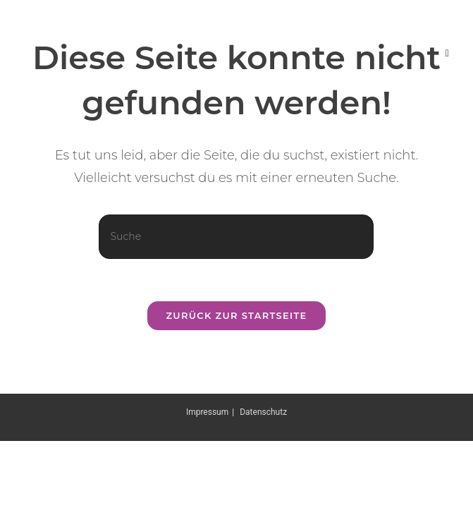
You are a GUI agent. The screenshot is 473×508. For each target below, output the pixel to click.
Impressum (207, 412)
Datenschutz (263, 412)
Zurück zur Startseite (236, 315)
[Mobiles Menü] (448, 53)
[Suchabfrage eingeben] (236, 236)
